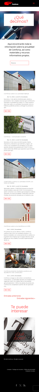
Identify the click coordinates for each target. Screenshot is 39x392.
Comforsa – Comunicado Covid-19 (15, 136)
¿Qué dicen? (19, 336)
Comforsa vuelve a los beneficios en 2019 (17, 226)
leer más (7, 111)
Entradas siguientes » (26, 298)
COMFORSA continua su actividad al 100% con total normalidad (18, 182)
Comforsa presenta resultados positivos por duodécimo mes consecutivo (18, 271)
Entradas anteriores (12, 296)
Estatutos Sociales (30, 371)
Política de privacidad (29, 369)
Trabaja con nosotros (17, 369)
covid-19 (18, 97)
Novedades (24, 97)
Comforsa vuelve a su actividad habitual (16, 93)
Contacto (9, 369)
